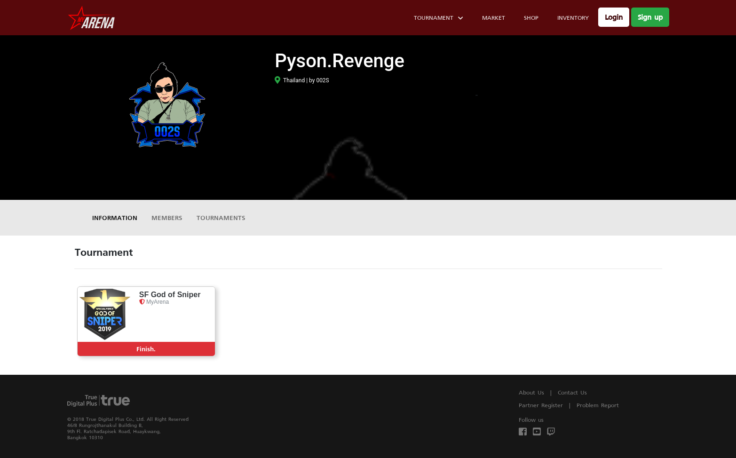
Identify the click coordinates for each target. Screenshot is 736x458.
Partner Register (541, 405)
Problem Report (598, 405)
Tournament (438, 19)
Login (614, 17)
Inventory (573, 17)
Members (166, 217)
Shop (531, 17)
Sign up (650, 17)
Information (114, 217)
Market (493, 17)
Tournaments (221, 217)
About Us (531, 392)
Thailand (290, 80)
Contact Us (572, 392)
